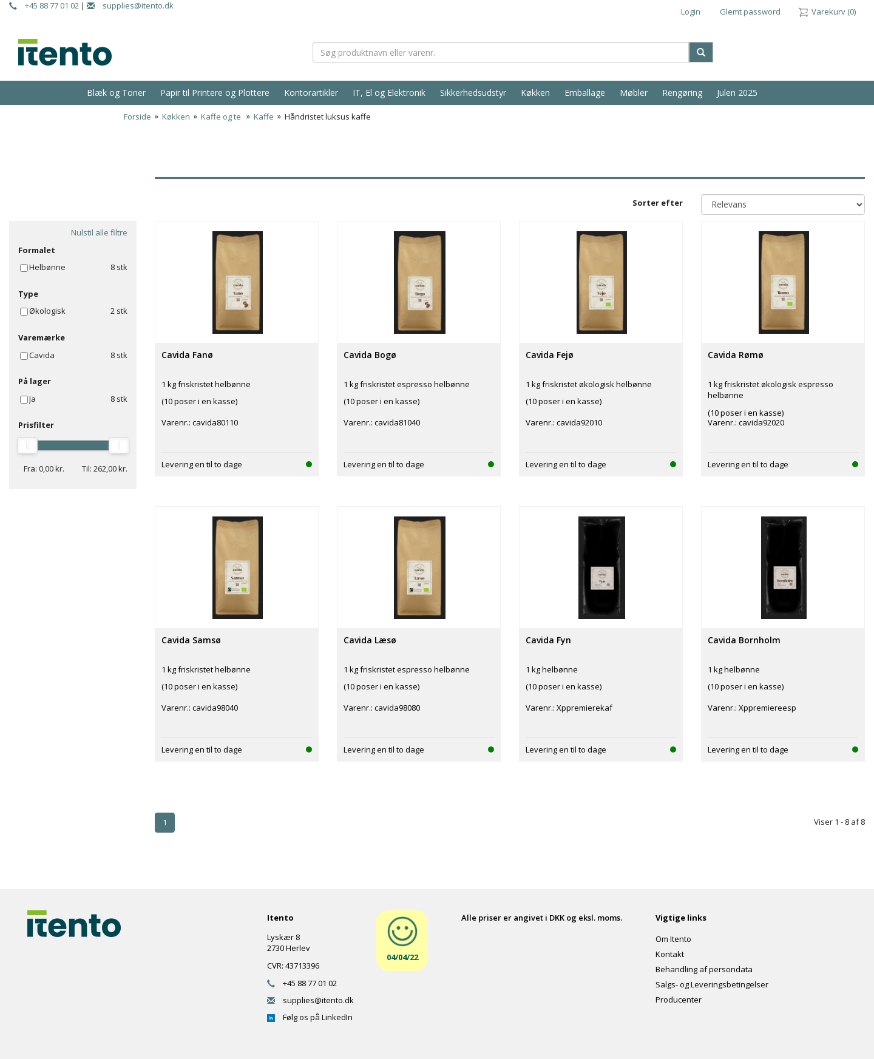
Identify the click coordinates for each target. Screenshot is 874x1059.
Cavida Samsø (191, 640)
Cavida (42, 355)
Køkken (535, 92)
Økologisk (47, 310)
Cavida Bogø (370, 354)
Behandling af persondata (704, 969)
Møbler (634, 92)
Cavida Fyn (548, 640)
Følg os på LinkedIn (310, 1017)
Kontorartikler (311, 92)
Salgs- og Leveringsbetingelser (712, 984)
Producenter (679, 999)
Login (690, 11)
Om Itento (673, 938)
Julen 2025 (737, 92)
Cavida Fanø (187, 354)
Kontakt (670, 954)
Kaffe (264, 116)
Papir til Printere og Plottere (214, 92)
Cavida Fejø (550, 354)
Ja (32, 398)
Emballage (584, 92)
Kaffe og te (222, 116)
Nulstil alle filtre (99, 232)
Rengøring (682, 92)
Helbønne (47, 267)
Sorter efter (657, 202)
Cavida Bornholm (744, 640)
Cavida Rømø (736, 354)
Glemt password (750, 11)
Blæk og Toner (116, 92)
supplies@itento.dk (130, 5)
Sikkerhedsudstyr (473, 92)
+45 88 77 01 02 (44, 5)
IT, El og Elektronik (389, 92)
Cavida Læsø (370, 640)
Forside (137, 116)
